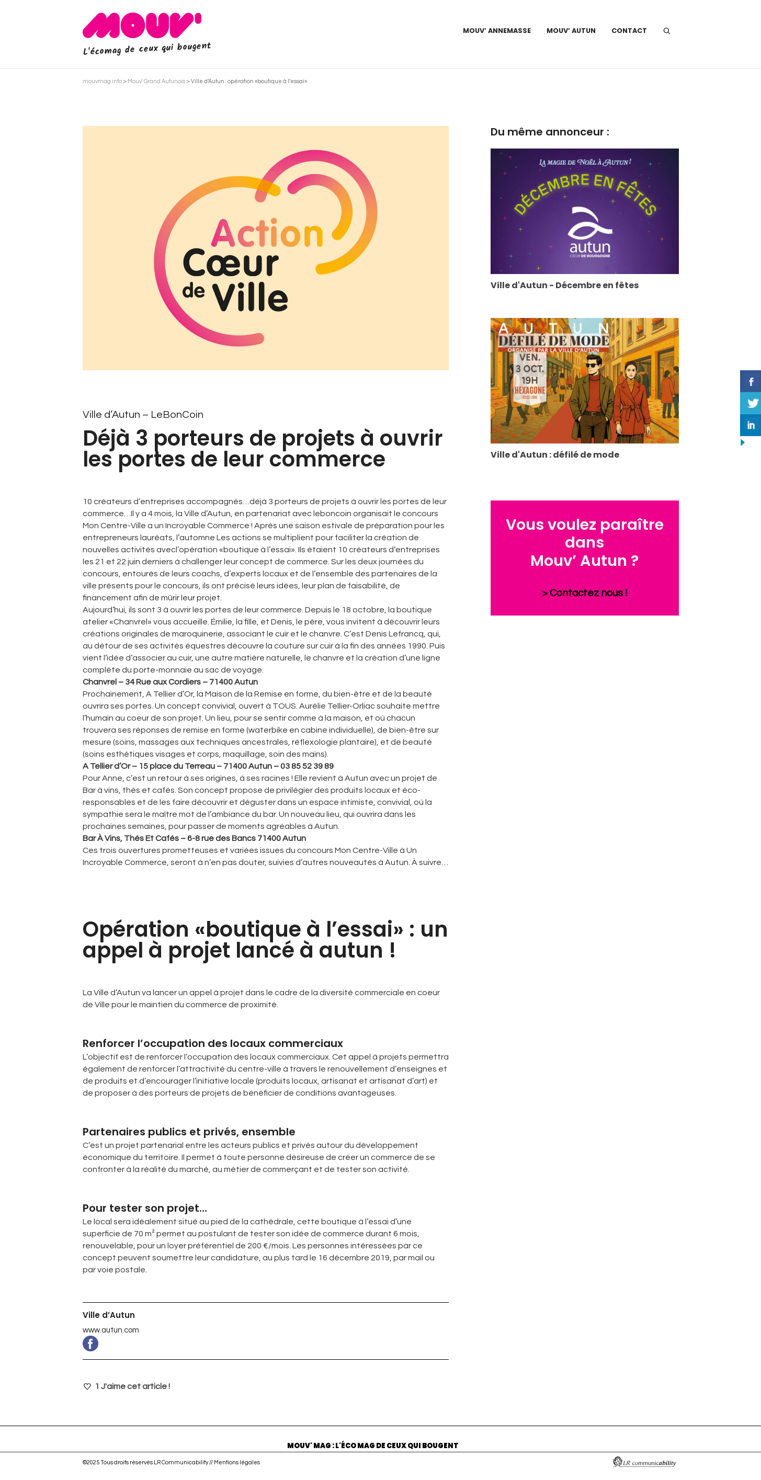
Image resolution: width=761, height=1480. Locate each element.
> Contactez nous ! (585, 593)
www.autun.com (111, 1330)
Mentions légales (237, 1462)
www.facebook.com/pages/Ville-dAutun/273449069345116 (266, 1343)
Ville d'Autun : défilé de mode (555, 455)
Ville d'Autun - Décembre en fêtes (565, 285)
